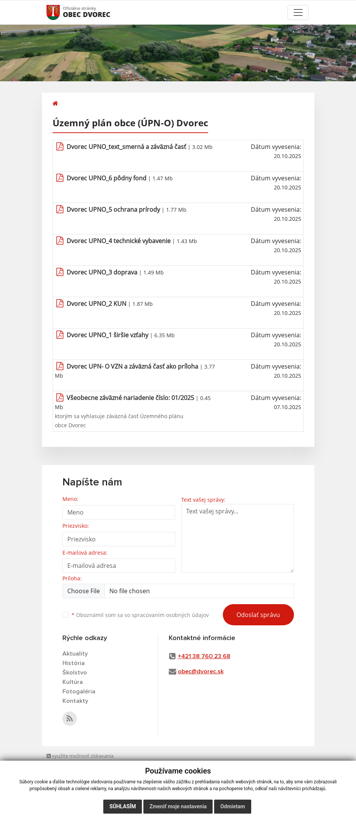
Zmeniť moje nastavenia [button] (178, 806)
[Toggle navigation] (298, 12)
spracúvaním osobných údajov (170, 615)
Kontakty (75, 701)
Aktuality (75, 654)
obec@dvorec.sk (201, 671)
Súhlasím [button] (122, 806)
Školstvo (74, 673)
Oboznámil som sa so (140, 615)
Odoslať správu (258, 615)
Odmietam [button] (232, 806)
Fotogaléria (78, 691)
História (73, 663)
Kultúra (72, 682)
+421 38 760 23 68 (204, 656)
